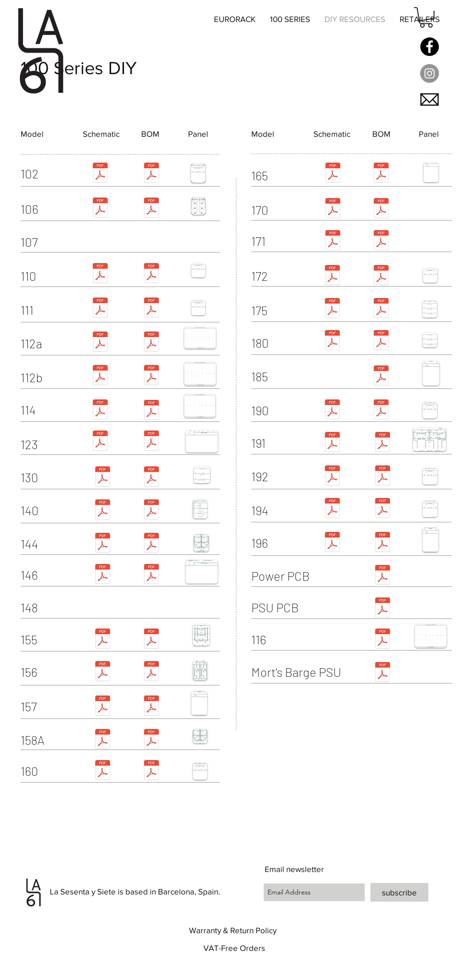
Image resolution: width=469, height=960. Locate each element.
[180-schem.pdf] (332, 341)
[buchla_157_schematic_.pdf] (102, 706)
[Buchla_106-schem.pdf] (100, 209)
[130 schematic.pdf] (102, 477)
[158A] (49, 740)
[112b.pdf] (151, 376)
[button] (426, 17)
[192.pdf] (382, 476)
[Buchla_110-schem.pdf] (100, 274)
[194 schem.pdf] (332, 509)
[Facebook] (429, 46)
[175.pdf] (381, 309)
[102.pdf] (151, 174)
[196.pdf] (382, 543)
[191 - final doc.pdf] (382, 443)
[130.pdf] (151, 477)
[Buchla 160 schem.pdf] (102, 771)
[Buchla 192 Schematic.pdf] (332, 476)
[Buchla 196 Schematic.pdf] (332, 543)
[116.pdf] (382, 640)
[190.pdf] (381, 410)
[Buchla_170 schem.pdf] (333, 209)
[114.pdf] (151, 411)
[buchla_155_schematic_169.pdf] (102, 640)
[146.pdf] (151, 575)
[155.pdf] (151, 640)
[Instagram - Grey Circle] (429, 73)
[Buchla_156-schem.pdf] (102, 672)
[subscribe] (399, 892)
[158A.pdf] (151, 740)
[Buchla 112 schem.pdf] (100, 342)
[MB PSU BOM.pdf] (382, 673)
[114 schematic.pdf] (100, 410)
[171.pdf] (381, 241)
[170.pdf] (381, 209)
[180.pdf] (381, 341)
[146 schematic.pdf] (102, 575)
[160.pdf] (151, 771)
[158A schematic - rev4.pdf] (102, 740)
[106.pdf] (151, 209)
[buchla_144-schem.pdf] (102, 544)
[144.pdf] (151, 544)
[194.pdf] (382, 509)
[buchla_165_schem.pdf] (333, 174)
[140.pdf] (151, 510)
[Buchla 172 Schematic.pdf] (332, 276)
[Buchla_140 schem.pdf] (102, 510)
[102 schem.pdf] (100, 174)
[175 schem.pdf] (332, 309)
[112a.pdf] (151, 342)
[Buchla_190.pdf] (332, 410)
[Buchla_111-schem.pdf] (100, 309)
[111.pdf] (151, 309)
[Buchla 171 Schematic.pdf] (333, 241)
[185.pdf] (381, 376)
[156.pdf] (151, 672)
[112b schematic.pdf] (100, 376)
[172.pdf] (381, 276)
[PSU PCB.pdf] (382, 608)
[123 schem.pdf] (100, 441)
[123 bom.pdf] (151, 441)
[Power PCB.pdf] (382, 576)
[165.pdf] (381, 174)
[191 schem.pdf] (332, 443)
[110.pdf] (151, 274)
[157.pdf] (151, 706)
